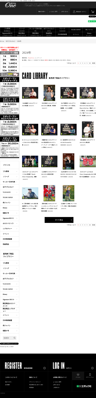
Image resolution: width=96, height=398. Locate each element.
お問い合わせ (64, 11)
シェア (94, 19)
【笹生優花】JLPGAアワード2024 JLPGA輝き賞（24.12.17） (87, 142)
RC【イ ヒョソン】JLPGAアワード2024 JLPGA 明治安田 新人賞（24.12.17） (30, 142)
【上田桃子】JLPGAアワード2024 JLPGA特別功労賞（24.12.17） (49, 174)
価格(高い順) (58, 60)
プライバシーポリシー (35, 382)
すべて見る (59, 220)
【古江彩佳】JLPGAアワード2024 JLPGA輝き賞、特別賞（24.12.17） (49, 106)
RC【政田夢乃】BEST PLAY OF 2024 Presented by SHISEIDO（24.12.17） (67, 142)
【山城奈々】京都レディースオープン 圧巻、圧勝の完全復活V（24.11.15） (68, 206)
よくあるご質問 (53, 11)
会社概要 (7, 384)
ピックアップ (38, 58)
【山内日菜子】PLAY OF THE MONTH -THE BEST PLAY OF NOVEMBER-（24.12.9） (68, 174)
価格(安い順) (51, 60)
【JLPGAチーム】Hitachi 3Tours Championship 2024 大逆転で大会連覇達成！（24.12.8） (88, 174)
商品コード (31, 60)
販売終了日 (37, 60)
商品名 (42, 60)
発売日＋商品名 (66, 60)
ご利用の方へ (56, 387)
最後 (93, 63)
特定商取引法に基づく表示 (36, 384)
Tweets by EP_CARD (6, 346)
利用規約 (31, 387)
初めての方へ (8, 382)
